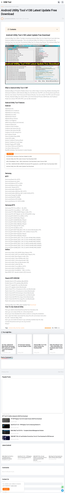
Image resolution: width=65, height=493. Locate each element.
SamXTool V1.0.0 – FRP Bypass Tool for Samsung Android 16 (25, 424)
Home (2, 6)
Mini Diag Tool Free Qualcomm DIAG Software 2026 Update (55, 457)
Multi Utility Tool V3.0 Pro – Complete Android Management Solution (27, 430)
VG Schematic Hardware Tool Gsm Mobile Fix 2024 (19, 156)
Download (33, 305)
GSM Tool (7, 2)
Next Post (60, 372)
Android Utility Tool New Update (12, 6)
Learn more (14, 485)
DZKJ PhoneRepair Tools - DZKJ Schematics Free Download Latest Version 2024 (26, 161)
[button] (2, 2)
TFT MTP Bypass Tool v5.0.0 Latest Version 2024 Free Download (26, 418)
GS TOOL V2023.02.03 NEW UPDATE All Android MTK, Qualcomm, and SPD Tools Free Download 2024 (31, 164)
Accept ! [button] (6, 489)
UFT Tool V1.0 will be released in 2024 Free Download (15, 416)
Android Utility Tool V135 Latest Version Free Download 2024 (21, 159)
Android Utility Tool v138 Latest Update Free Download (20, 166)
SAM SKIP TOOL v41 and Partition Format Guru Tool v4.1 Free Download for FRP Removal (32, 436)
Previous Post (5, 372)
